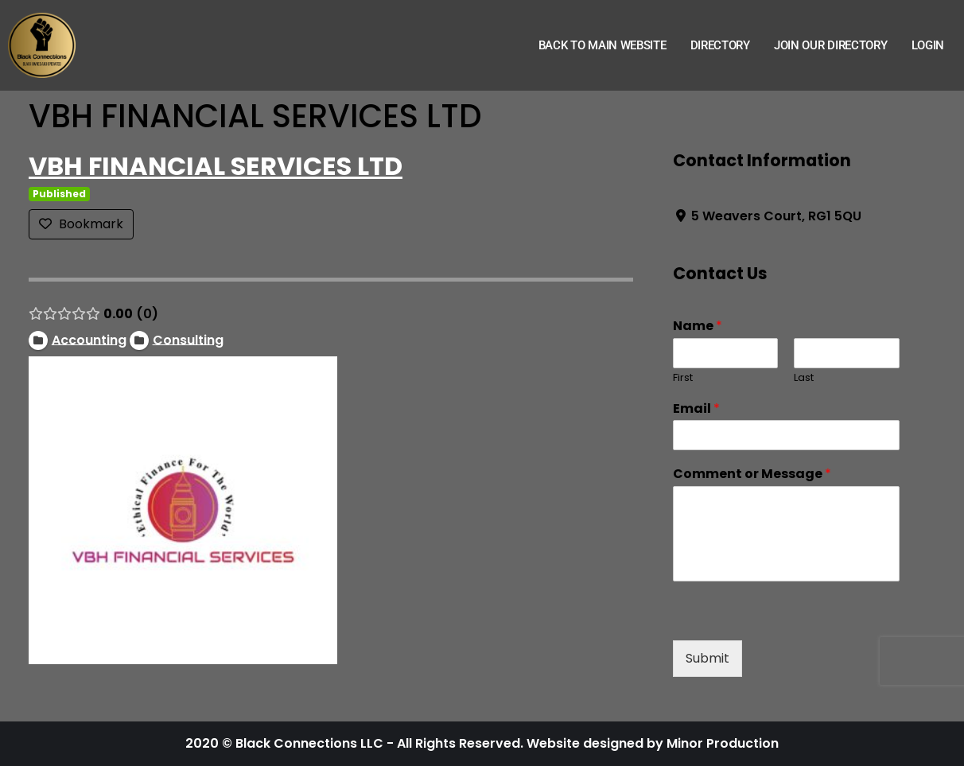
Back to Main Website (602, 45)
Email (696, 409)
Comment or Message (752, 474)
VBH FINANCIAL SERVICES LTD (215, 166)
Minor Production (723, 743)
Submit (707, 658)
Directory (720, 45)
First (683, 378)
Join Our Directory (831, 45)
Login (928, 45)
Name (697, 326)
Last (804, 378)
